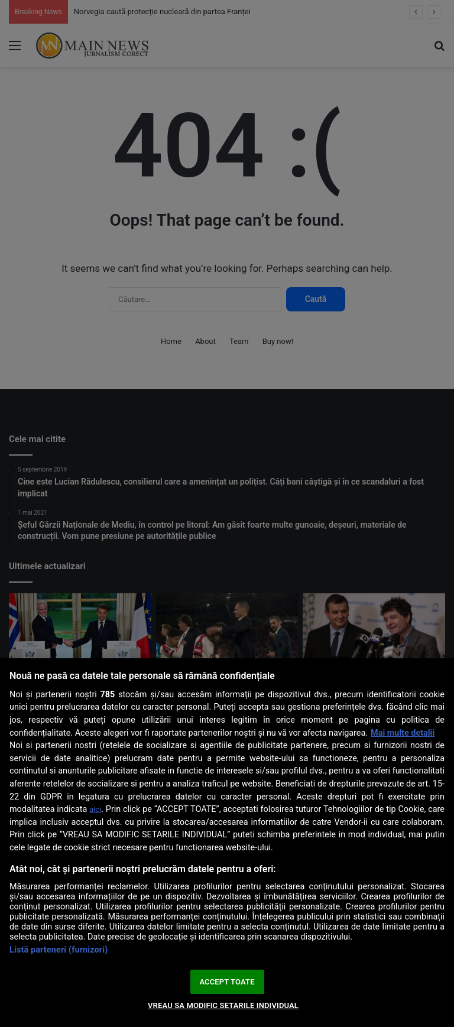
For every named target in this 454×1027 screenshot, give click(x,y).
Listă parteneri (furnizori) (58, 950)
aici (95, 809)
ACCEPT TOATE (226, 981)
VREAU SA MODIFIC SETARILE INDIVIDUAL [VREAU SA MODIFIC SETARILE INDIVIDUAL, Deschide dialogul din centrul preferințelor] (223, 1005)
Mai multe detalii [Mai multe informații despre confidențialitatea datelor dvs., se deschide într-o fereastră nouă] (402, 733)
